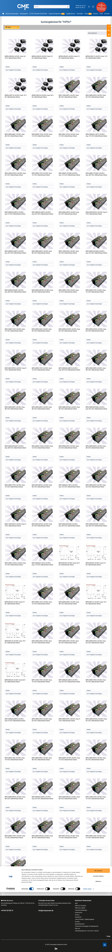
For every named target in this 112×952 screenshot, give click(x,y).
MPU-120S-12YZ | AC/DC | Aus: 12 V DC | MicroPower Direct (96, 798)
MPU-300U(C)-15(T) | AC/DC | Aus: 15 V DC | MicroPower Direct (96, 135)
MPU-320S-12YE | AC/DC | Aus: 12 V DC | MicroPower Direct (69, 291)
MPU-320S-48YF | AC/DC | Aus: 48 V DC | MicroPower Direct (15, 408)
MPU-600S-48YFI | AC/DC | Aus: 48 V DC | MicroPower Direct (69, 603)
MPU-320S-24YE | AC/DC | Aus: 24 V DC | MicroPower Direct (42, 642)
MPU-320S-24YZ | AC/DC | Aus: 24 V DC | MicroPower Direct (96, 642)
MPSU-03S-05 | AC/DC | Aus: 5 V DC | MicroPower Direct (42, 57)
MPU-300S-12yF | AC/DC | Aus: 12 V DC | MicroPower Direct (96, 836)
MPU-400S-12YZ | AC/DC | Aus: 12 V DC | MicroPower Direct (42, 369)
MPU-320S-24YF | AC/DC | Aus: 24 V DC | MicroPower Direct (69, 642)
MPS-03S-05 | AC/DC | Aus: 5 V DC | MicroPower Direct (96, 564)
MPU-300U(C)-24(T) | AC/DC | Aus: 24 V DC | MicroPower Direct (42, 798)
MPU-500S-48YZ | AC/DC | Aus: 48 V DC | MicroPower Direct (42, 252)
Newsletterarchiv (80, 924)
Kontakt (77, 921)
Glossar (77, 915)
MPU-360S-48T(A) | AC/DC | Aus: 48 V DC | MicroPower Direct (42, 836)
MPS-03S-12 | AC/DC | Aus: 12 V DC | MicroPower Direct (96, 603)
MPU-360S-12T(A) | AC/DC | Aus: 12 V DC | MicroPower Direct (42, 447)
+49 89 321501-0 (80, 7)
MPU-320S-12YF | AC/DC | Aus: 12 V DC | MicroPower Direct (96, 291)
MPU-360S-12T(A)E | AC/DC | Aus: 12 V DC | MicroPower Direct (69, 174)
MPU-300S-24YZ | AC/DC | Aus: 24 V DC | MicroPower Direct (96, 96)
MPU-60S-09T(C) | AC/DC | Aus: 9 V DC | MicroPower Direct (96, 213)
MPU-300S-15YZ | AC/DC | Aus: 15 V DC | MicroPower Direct (15, 486)
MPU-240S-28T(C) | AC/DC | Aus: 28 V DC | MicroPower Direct (69, 798)
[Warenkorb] (93, 6)
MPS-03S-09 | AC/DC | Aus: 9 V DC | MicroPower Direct (15, 603)
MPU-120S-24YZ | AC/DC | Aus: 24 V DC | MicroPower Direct (69, 252)
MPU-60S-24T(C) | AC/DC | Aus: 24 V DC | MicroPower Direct (42, 525)
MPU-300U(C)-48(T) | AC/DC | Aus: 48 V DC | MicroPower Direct (69, 369)
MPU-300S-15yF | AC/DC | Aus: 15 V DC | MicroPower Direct (15, 759)
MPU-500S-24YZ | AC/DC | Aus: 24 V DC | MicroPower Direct (69, 447)
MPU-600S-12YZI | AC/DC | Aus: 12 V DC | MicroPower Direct (42, 135)
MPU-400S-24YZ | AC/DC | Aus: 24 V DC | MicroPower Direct (42, 720)
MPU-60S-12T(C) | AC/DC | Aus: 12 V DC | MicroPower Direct (69, 135)
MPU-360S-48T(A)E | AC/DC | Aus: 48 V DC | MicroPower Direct (69, 525)
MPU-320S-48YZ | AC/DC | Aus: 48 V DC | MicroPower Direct (42, 408)
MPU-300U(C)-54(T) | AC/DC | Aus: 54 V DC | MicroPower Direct (69, 681)
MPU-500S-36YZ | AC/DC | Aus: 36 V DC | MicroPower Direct (96, 759)
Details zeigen (87, 948)
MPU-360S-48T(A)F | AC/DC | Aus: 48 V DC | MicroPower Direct (96, 525)
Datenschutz (78, 912)
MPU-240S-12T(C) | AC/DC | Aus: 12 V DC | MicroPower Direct (15, 564)
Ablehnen (98, 941)
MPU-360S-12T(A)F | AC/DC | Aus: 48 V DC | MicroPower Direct (96, 174)
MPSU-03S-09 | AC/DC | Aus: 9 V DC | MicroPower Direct (69, 57)
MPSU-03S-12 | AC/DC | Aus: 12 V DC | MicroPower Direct (96, 57)
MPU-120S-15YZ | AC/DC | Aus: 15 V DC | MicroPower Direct (42, 681)
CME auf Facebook (80, 905)
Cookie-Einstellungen (81, 910)
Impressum (78, 917)
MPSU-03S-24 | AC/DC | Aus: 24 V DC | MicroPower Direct (42, 96)
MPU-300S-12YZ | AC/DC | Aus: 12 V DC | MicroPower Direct (42, 603)
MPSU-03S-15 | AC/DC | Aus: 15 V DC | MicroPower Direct (15, 96)
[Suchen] (68, 6)
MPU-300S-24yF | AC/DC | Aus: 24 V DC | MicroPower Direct (42, 330)
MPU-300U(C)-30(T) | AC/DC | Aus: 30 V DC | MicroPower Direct (15, 252)
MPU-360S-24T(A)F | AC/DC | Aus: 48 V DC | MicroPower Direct (15, 291)
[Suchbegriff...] (50, 6)
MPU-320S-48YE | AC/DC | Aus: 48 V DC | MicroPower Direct (96, 369)
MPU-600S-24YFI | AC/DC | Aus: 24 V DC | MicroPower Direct (69, 213)
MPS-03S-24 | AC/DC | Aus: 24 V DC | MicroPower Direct (15, 681)
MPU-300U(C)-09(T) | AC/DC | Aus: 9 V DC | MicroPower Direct (15, 720)
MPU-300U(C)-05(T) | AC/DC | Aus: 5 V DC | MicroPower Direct (15, 213)
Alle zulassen (98, 930)
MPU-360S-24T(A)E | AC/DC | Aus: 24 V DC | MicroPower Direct (96, 252)
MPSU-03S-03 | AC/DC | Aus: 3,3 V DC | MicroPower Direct (15, 57)
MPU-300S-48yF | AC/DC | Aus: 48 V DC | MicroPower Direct (15, 135)
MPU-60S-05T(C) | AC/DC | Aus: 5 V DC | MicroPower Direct (15, 369)
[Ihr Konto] (89, 6)
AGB (76, 903)
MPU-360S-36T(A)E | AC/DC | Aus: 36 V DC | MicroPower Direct (96, 408)
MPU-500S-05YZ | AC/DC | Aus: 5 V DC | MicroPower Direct (69, 720)
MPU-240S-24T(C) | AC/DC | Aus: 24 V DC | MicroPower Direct (15, 174)
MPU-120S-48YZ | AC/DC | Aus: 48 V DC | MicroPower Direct (69, 96)
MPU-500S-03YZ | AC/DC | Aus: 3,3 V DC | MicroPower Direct (96, 486)
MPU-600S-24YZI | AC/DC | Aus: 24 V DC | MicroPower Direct (96, 330)
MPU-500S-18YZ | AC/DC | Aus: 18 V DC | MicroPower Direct (96, 681)
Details (8, 67)
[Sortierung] (98, 33)
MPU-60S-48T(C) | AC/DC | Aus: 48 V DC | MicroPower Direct (42, 486)
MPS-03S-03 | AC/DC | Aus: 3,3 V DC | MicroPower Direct (69, 564)
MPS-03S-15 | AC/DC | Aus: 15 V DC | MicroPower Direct (15, 642)
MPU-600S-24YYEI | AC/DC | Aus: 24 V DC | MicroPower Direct (69, 330)
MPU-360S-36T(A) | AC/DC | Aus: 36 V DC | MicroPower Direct (69, 408)
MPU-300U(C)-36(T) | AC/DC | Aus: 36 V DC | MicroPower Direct (42, 213)
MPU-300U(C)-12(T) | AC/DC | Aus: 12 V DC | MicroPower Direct (42, 564)
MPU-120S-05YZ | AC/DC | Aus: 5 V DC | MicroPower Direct (15, 525)
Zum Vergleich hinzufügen (13, 70)
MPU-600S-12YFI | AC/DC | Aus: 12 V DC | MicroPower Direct (15, 836)
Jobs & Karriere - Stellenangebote (84, 919)
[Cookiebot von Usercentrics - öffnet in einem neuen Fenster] (10, 949)
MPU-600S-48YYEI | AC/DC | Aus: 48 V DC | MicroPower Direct (42, 291)
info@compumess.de (45, 910)
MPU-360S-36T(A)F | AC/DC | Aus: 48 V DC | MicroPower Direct (15, 447)
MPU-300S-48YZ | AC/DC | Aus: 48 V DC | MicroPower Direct (42, 759)
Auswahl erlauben (98, 936)
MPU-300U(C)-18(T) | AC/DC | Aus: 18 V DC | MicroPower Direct (69, 486)
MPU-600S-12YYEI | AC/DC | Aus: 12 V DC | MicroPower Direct (69, 759)
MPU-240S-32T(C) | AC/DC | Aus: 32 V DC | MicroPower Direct (96, 720)
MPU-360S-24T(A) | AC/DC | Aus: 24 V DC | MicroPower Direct (15, 875)
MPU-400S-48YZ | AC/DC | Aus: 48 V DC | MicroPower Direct (96, 447)
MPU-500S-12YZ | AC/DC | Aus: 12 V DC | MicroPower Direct (42, 174)
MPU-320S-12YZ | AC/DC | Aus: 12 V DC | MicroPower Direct (15, 330)
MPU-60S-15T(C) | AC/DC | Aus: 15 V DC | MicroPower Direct (69, 836)
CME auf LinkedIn (80, 908)
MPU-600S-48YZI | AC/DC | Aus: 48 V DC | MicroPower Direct (15, 798)
